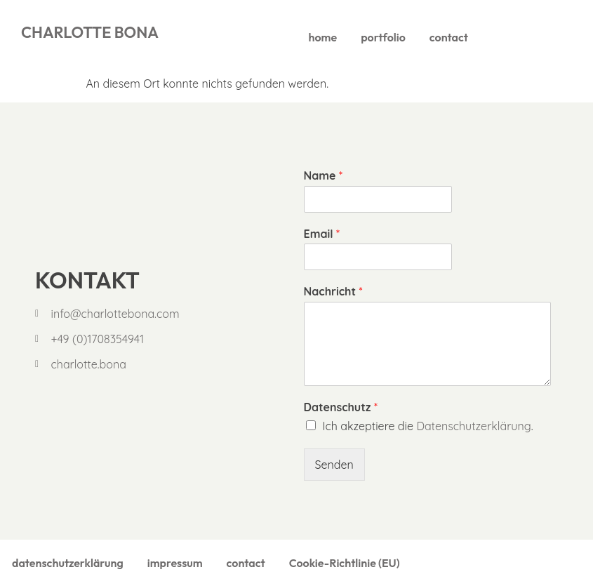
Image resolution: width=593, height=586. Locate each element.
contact (448, 37)
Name (323, 175)
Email (322, 234)
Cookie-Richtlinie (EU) (344, 563)
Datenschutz (341, 407)
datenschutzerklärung (68, 563)
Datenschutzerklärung (473, 426)
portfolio (383, 37)
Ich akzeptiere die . (428, 426)
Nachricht (333, 291)
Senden (334, 465)
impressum (175, 563)
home (323, 37)
